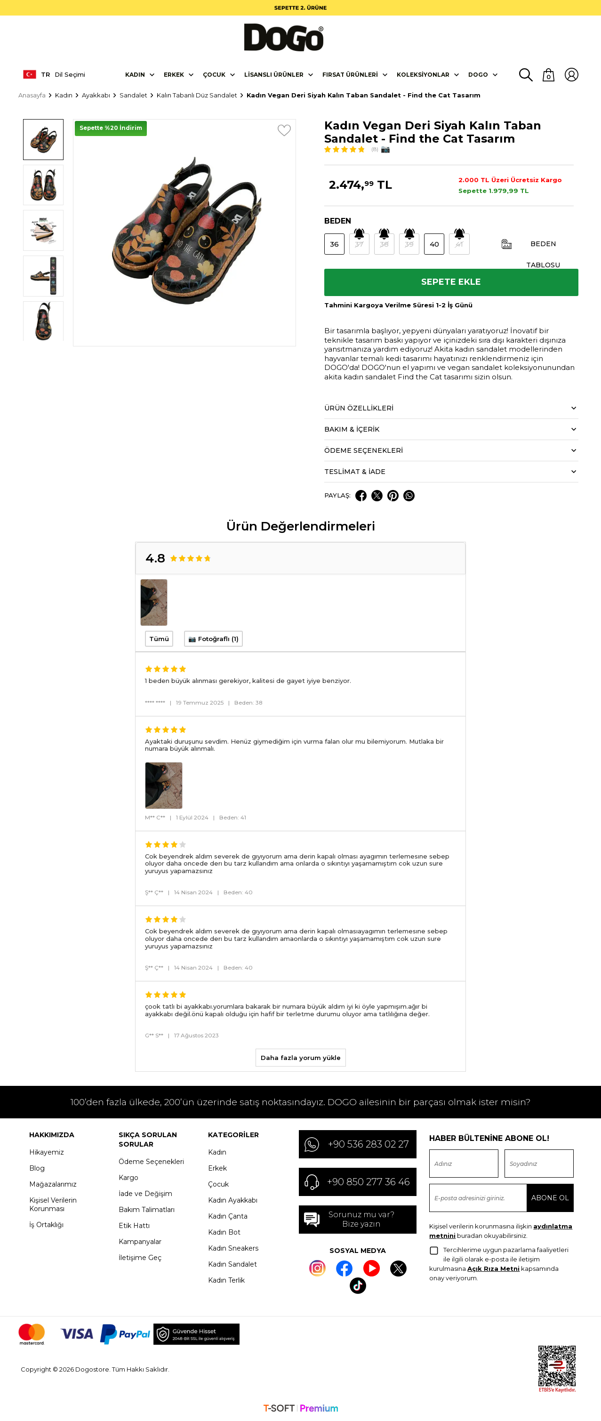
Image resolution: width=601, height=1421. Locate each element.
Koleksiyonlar (423, 74)
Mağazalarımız (53, 1185)
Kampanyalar (140, 1242)
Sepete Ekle (451, 282)
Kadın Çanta (228, 1217)
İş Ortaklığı (46, 1225)
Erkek (174, 74)
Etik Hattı (134, 1226)
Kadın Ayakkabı (232, 1201)
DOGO (478, 74)
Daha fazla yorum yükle (301, 1058)
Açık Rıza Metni (493, 1269)
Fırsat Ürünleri (350, 74)
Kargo (128, 1178)
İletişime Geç (140, 1258)
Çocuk (214, 74)
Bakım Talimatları (147, 1210)
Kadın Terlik (226, 1281)
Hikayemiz (46, 1153)
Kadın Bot (224, 1233)
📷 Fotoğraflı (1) (213, 639)
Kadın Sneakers (233, 1249)
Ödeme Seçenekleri (151, 1162)
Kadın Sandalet (232, 1265)
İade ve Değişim (145, 1194)
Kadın (135, 74)
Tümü (159, 639)
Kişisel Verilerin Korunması (53, 1205)
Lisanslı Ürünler (274, 74)
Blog (37, 1169)
